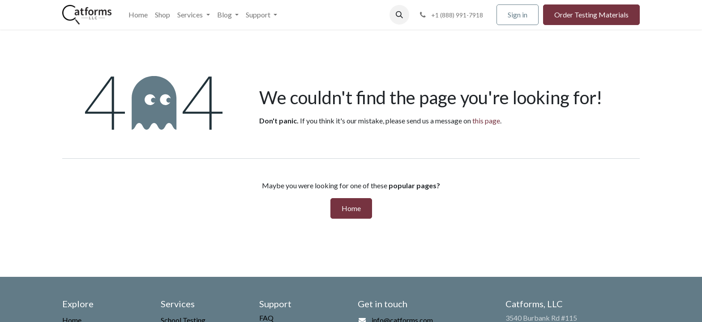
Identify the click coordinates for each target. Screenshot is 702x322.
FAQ (266, 318)
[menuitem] (138, 15)
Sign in (517, 14)
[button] (399, 15)
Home (351, 208)
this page (486, 120)
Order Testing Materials (591, 14)
